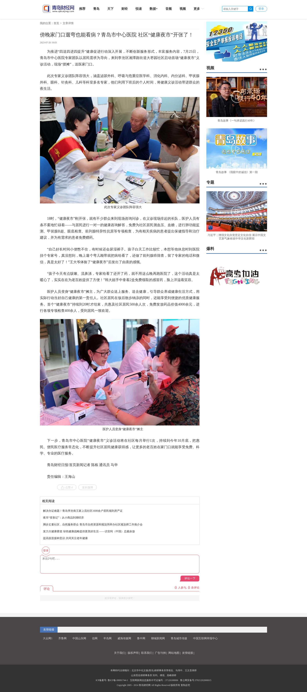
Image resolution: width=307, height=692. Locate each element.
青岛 (96, 8)
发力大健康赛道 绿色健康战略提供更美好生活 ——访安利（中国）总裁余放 (89, 531)
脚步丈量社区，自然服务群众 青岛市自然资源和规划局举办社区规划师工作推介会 (93, 524)
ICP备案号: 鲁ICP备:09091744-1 (112, 680)
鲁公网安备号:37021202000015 (195, 680)
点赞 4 (67, 488)
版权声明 (133, 652)
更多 (199, 8)
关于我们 (119, 652)
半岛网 (107, 638)
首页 (56, 23)
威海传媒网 (124, 638)
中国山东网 (79, 638)
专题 (210, 182)
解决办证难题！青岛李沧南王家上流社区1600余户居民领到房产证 (83, 510)
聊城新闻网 (158, 638)
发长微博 (87, 487)
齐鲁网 (62, 638)
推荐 (82, 8)
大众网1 (47, 638)
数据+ (154, 8)
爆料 (210, 249)
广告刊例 (160, 652)
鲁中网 (141, 638)
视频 (183, 8)
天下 (110, 8)
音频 (168, 8)
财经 (124, 8)
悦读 (138, 8)
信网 (95, 638)
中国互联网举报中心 (205, 638)
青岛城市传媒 (179, 638)
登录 (261, 8)
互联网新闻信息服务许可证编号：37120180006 (154, 680)
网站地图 (173, 652)
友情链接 (48, 629)
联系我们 (146, 652)
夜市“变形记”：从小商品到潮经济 (63, 517)
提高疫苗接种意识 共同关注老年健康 (65, 538)
